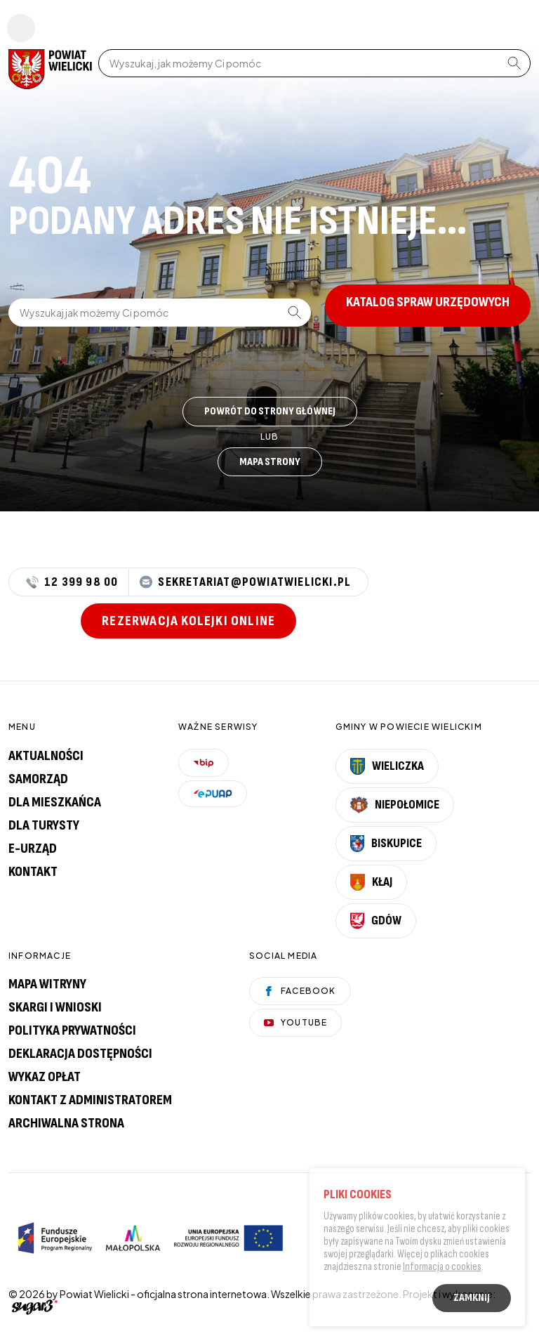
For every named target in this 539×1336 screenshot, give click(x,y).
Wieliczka (387, 766)
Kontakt (33, 872)
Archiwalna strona (66, 1123)
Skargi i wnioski (55, 1007)
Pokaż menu (21, 28)
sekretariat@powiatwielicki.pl (245, 582)
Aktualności (46, 756)
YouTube (295, 1022)
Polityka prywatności (72, 1030)
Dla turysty (43, 825)
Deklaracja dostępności (80, 1054)
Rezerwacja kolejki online (188, 621)
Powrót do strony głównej (269, 411)
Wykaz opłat (44, 1077)
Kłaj (371, 882)
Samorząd (38, 779)
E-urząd (32, 848)
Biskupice (386, 843)
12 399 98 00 (72, 582)
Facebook (300, 990)
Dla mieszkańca (54, 802)
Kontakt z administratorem (90, 1100)
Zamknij (471, 1299)
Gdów (375, 920)
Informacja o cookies (442, 1268)
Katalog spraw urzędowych (428, 302)
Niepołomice (395, 805)
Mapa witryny (47, 984)
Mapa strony (269, 462)
